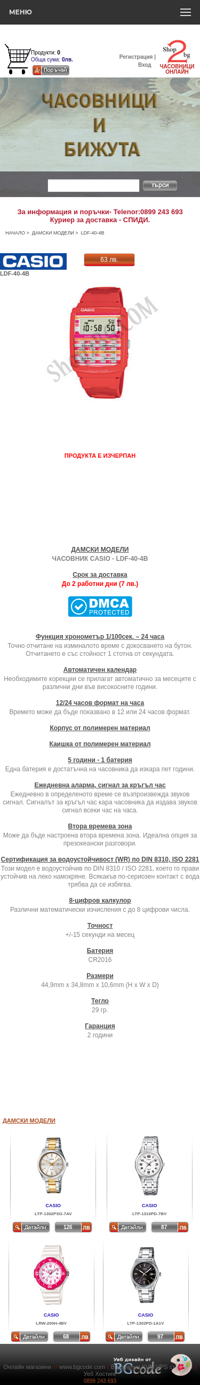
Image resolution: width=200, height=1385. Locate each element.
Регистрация (136, 57)
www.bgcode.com (82, 1367)
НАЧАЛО (15, 233)
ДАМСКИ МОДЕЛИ (53, 233)
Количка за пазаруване (59, 46)
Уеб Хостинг (100, 1374)
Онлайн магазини (27, 1367)
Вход (144, 65)
